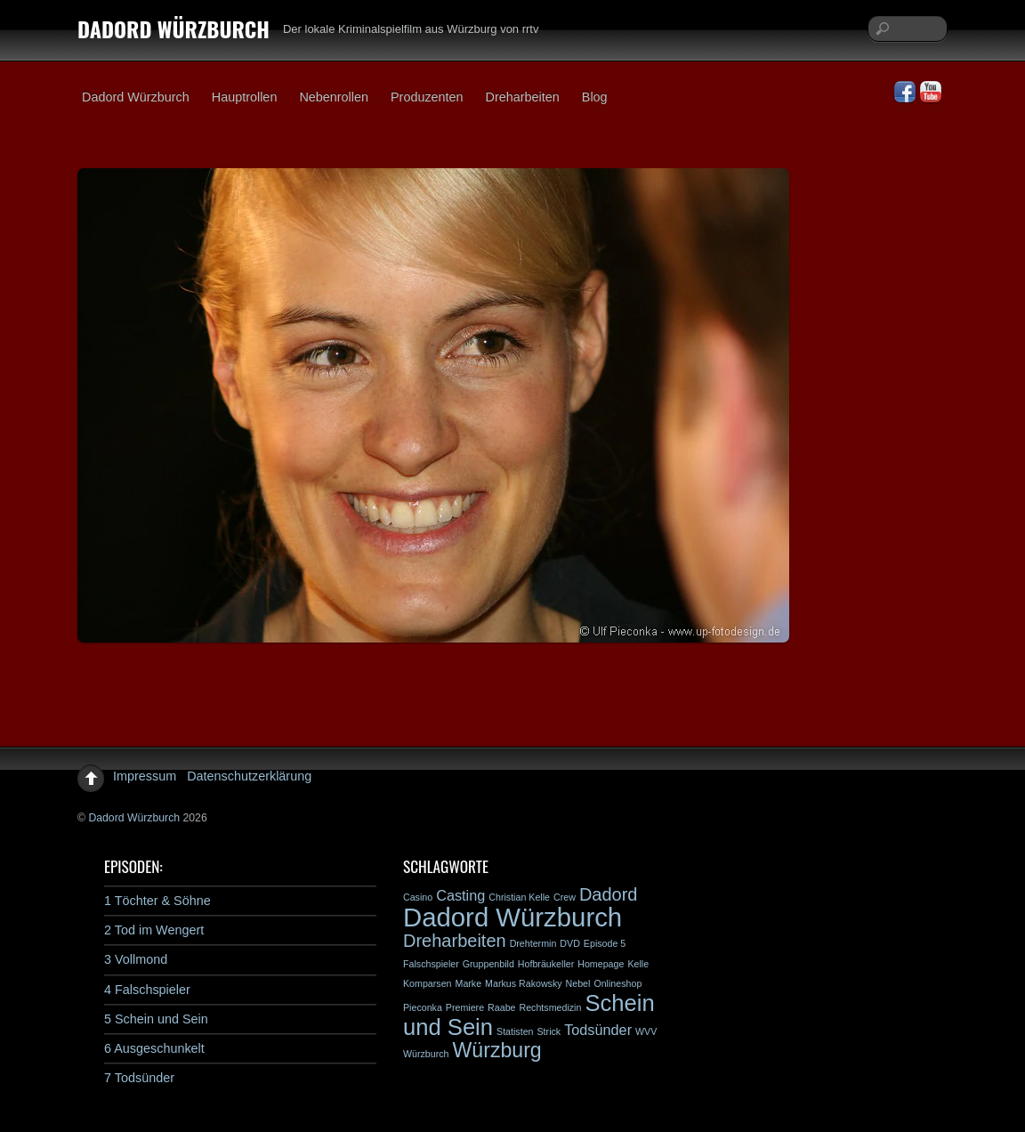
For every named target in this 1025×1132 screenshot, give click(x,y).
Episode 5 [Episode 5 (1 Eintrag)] (604, 943)
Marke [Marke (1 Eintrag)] (469, 983)
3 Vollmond (135, 959)
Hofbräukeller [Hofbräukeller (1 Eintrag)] (546, 963)
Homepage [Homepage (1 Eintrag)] (600, 963)
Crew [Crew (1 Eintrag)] (564, 897)
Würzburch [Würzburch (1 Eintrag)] (426, 1053)
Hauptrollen (245, 97)
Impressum (144, 776)
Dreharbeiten (523, 97)
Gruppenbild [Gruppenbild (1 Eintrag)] (488, 963)
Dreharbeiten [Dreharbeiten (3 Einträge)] (454, 940)
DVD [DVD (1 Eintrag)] (570, 943)
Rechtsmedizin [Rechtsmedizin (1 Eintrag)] (550, 1007)
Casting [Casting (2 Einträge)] (460, 895)
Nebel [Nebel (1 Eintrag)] (578, 983)
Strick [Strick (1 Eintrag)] (549, 1031)
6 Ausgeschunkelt (154, 1048)
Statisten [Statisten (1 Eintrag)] (514, 1031)
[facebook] (905, 92)
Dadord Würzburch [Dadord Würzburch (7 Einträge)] (512, 917)
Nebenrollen (333, 97)
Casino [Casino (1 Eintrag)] (417, 897)
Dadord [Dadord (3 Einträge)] (608, 894)
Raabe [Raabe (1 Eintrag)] (501, 1007)
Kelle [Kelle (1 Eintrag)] (638, 963)
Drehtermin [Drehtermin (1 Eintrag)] (533, 943)
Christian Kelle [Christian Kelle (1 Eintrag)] (519, 897)
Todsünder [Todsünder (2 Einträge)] (598, 1030)
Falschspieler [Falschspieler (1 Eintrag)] (431, 963)
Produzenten (427, 97)
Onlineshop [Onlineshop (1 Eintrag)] (617, 983)
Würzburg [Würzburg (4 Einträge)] (497, 1050)
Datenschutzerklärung (249, 776)
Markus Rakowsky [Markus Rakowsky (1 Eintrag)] (523, 983)
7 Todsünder (139, 1078)
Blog (595, 97)
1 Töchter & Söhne (157, 900)
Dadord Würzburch (136, 97)
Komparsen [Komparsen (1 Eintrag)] (427, 983)
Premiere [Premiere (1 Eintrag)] (465, 1007)
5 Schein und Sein (156, 1019)
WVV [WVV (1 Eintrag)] (646, 1031)
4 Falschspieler (147, 989)
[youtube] (930, 92)
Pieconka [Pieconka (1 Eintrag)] (422, 1007)
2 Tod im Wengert (154, 930)
